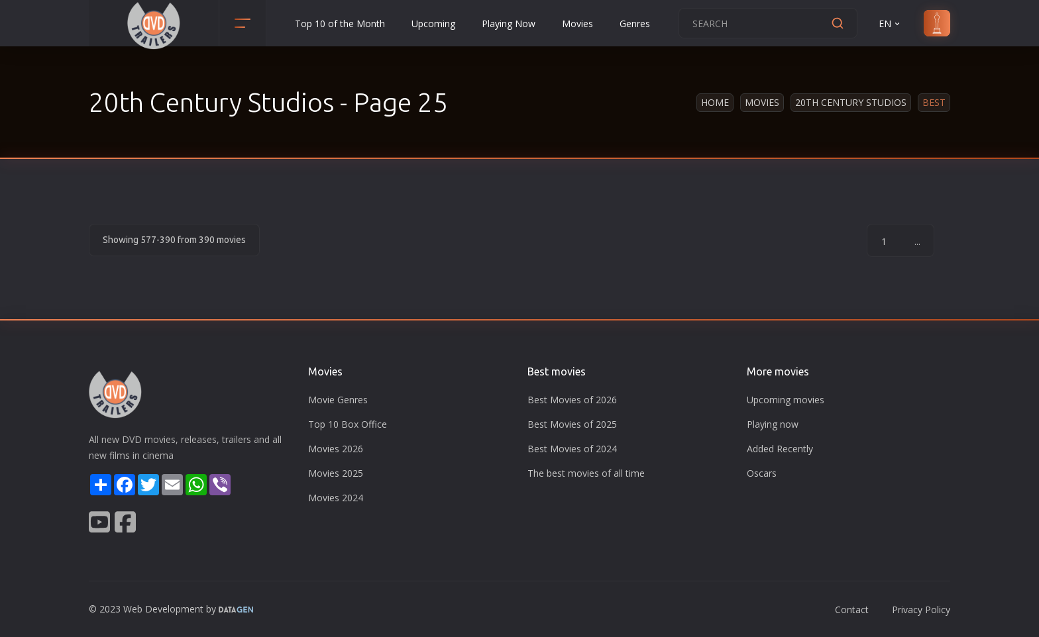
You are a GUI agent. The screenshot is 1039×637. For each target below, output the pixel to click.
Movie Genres (338, 399)
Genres (635, 23)
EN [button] (890, 23)
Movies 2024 (335, 497)
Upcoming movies (785, 399)
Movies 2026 (335, 448)
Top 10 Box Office (347, 424)
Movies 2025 (335, 473)
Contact (852, 609)
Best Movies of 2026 (572, 399)
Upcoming (433, 23)
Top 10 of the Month (340, 23)
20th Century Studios (850, 102)
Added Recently (780, 448)
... (917, 241)
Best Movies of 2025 (572, 424)
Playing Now (508, 23)
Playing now (772, 424)
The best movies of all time (586, 473)
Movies (577, 23)
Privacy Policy (921, 609)
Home (715, 102)
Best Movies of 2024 (572, 448)
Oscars (762, 473)
